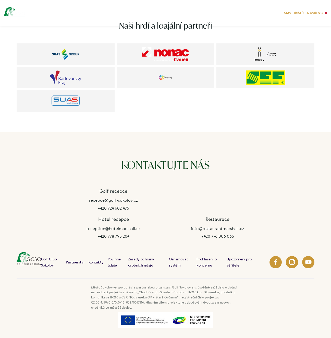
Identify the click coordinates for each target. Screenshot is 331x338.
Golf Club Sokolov (49, 262)
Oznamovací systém (179, 262)
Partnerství (75, 262)
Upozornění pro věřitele (239, 262)
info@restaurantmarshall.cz (217, 228)
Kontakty (96, 262)
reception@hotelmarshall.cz (113, 228)
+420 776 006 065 (217, 236)
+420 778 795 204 (113, 236)
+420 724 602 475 (113, 208)
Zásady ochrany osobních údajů (141, 262)
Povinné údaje (114, 262)
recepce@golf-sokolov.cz (113, 200)
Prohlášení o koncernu (206, 262)
